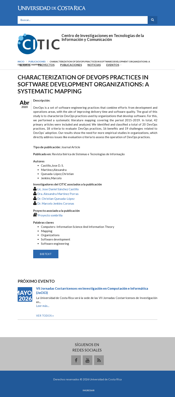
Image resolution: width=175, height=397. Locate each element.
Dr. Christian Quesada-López (56, 198)
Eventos (112, 64)
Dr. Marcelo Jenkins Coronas (55, 203)
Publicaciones (71, 64)
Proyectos (46, 64)
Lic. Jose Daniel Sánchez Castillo (58, 189)
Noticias (94, 64)
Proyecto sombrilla (50, 215)
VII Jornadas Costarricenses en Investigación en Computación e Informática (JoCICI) (92, 291)
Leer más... (42, 305)
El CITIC (25, 64)
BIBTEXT (46, 254)
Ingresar (88, 390)
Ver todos (44, 315)
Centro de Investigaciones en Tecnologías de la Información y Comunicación (103, 37)
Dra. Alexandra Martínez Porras (58, 193)
